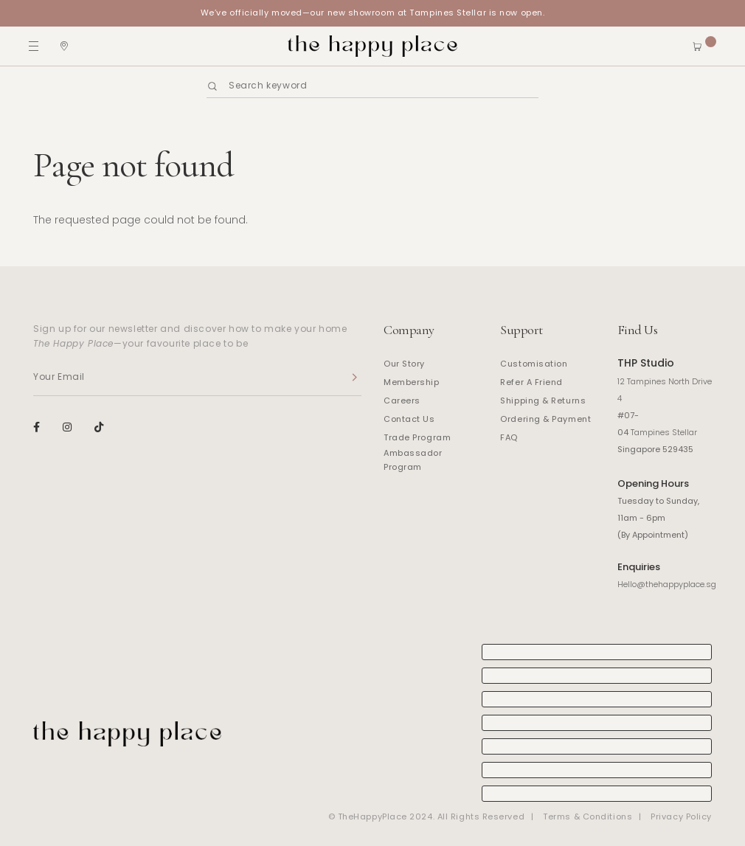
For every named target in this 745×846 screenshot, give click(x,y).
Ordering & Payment (545, 419)
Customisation (533, 364)
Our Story (404, 364)
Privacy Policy (681, 816)
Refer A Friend (531, 382)
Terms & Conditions (587, 816)
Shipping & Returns (543, 400)
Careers (402, 400)
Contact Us (409, 419)
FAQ (509, 437)
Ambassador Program (413, 460)
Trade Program (417, 437)
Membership (412, 382)
